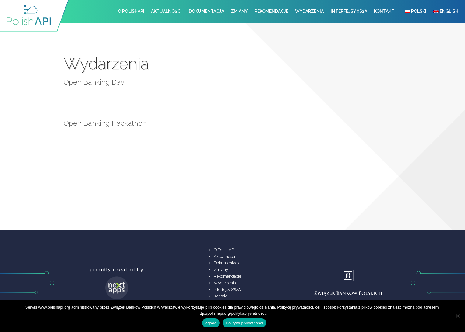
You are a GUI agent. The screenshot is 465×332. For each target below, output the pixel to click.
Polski (415, 11)
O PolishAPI (131, 11)
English (445, 11)
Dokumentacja (206, 11)
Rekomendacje (271, 11)
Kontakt (384, 11)
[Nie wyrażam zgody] (457, 316)
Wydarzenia (309, 11)
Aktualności (166, 11)
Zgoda (211, 323)
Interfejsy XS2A (349, 11)
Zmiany (239, 11)
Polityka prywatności (244, 323)
